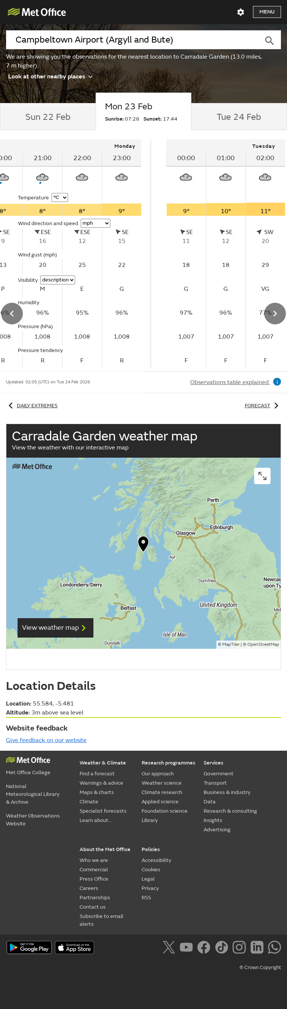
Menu (267, 12)
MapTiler (231, 644)
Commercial (94, 869)
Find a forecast (97, 773)
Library (150, 820)
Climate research (162, 792)
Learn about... (96, 820)
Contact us (93, 907)
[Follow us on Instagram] (240, 948)
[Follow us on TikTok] (223, 948)
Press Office (94, 879)
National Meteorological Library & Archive (32, 794)
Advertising (217, 829)
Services (213, 763)
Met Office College (28, 772)
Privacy (150, 888)
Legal (148, 879)
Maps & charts (97, 792)
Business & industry (227, 792)
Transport (215, 783)
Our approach (158, 773)
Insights (213, 820)
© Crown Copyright (260, 968)
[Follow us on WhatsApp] (274, 948)
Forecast (263, 405)
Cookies (151, 869)
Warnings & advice (101, 783)
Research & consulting (230, 811)
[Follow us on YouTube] (188, 948)
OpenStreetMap (263, 644)
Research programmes (168, 763)
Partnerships (95, 897)
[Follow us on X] (170, 948)
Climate (89, 801)
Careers (89, 888)
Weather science (162, 783)
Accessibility (156, 860)
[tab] (48, 116)
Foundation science (165, 811)
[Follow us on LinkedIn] (258, 948)
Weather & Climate (103, 763)
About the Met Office (105, 849)
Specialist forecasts (103, 811)
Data (210, 801)
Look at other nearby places (50, 76)
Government (219, 773)
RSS (146, 897)
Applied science (160, 801)
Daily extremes (32, 405)
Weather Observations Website (33, 820)
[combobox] (132, 40)
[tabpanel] (215, 253)
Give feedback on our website (46, 740)
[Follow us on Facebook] (205, 948)
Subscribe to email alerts (101, 920)
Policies (151, 849)
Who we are (94, 860)
